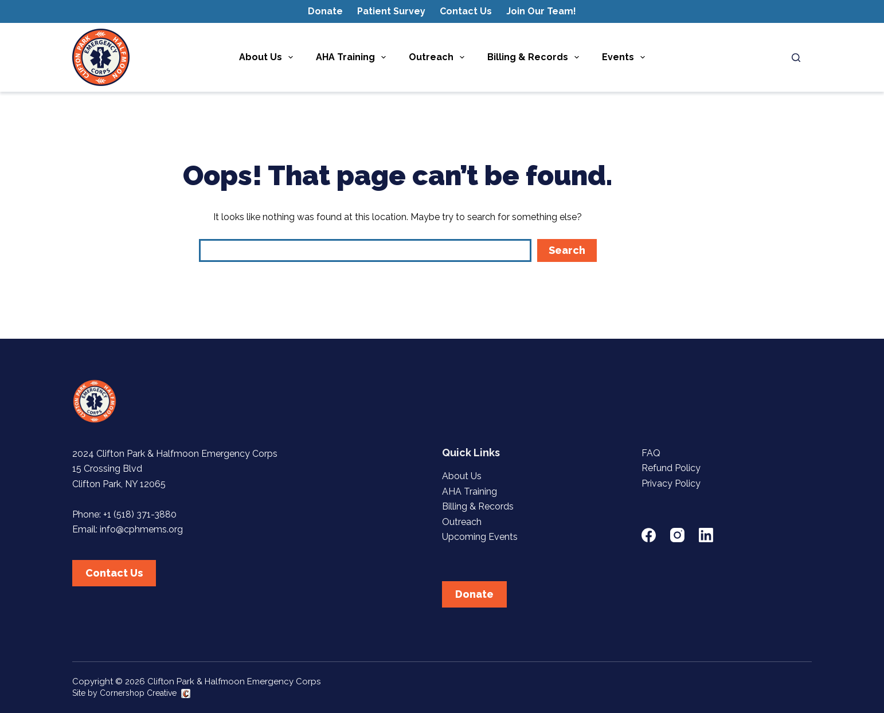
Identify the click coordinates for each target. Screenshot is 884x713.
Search (567, 250)
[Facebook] (649, 535)
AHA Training (353, 57)
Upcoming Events (480, 536)
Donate (325, 11)
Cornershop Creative (138, 693)
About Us (268, 57)
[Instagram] (677, 535)
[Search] (796, 57)
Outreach (439, 57)
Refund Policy (671, 468)
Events (626, 57)
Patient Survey (391, 11)
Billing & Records (535, 57)
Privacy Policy (671, 483)
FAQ (651, 453)
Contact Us (466, 11)
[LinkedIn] (706, 535)
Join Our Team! (541, 11)
